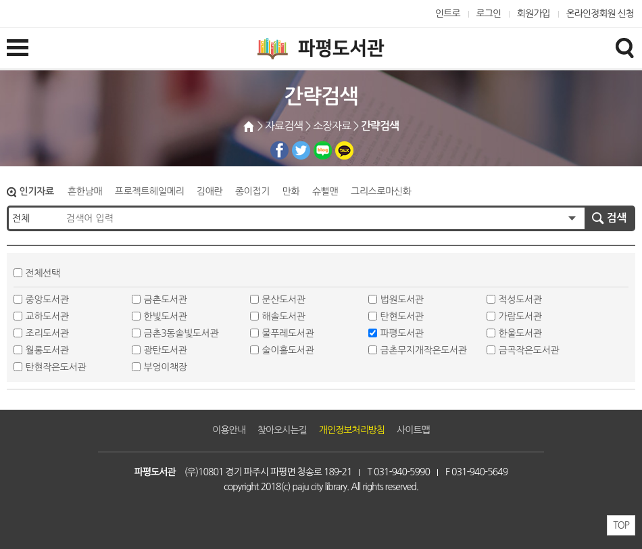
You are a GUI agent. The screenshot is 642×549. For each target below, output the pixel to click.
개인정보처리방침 (352, 430)
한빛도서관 (165, 316)
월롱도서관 (47, 350)
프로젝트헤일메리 (149, 191)
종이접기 (252, 191)
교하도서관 (47, 316)
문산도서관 (283, 299)
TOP (621, 525)
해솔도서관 (283, 316)
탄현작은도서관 (56, 367)
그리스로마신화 (381, 191)
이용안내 (228, 430)
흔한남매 (85, 191)
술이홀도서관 (288, 350)
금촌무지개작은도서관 (423, 350)
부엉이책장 (165, 367)
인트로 (447, 13)
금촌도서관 (165, 299)
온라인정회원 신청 (600, 13)
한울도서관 (520, 333)
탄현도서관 (402, 316)
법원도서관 (402, 299)
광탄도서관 (165, 350)
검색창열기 (624, 47)
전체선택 (43, 273)
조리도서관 (47, 333)
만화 (291, 191)
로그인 (488, 13)
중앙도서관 (47, 299)
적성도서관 (520, 299)
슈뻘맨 (325, 191)
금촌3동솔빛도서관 (181, 333)
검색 (616, 218)
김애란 (209, 191)
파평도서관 (402, 333)
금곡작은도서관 (529, 350)
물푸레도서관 (288, 333)
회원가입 (533, 13)
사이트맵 (413, 430)
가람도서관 (520, 316)
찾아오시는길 (282, 430)
